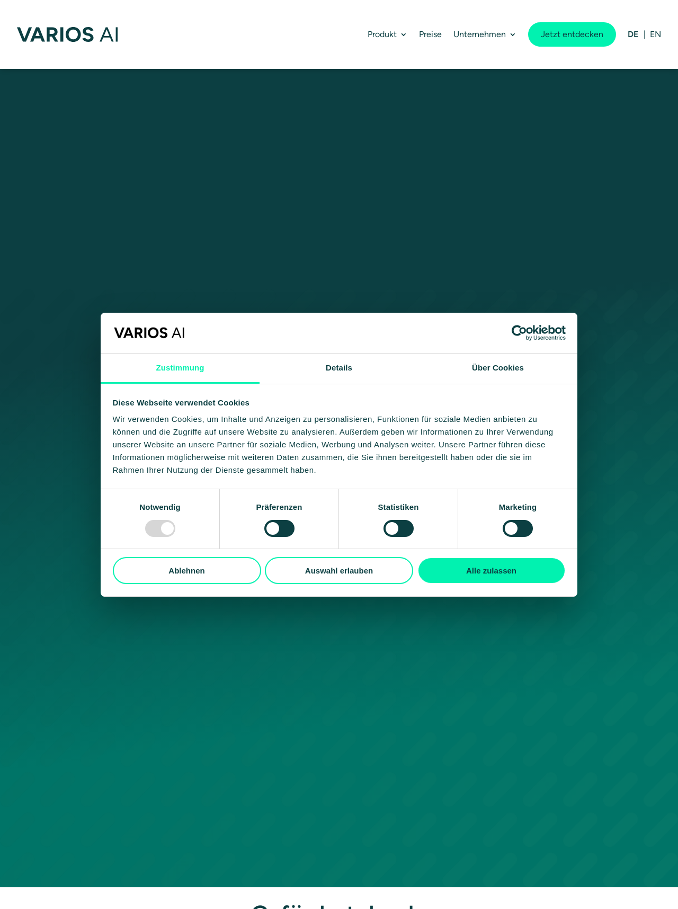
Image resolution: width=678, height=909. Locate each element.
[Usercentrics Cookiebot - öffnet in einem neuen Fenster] (519, 333)
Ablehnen (186, 570)
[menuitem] (633, 34)
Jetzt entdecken (572, 34)
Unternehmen (479, 34)
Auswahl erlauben (339, 570)
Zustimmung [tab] (180, 367)
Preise (430, 34)
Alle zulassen (491, 570)
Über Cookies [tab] (498, 367)
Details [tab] (339, 367)
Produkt (382, 34)
